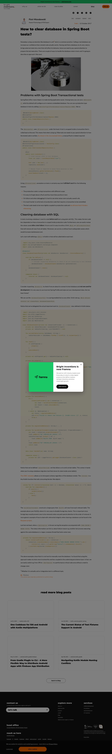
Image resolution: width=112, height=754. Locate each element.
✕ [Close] (81, 365)
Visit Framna (62, 386)
